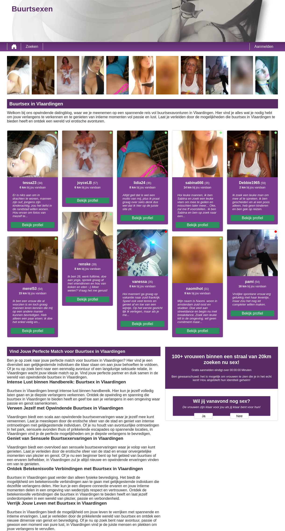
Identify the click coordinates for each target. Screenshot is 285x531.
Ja (203, 416)
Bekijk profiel (32, 225)
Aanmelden (263, 47)
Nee (239, 416)
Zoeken (32, 47)
